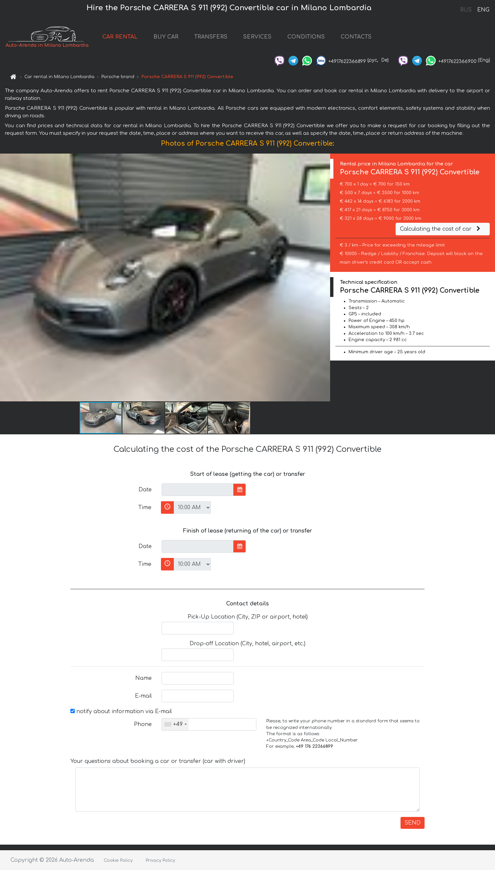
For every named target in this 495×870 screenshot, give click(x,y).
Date (145, 490)
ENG (483, 10)
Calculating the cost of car (441, 229)
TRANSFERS (210, 37)
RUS (466, 10)
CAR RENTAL (120, 37)
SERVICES (257, 37)
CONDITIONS (306, 37)
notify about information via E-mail (121, 711)
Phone (143, 724)
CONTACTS (356, 37)
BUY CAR (165, 37)
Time (144, 507)
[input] (198, 489)
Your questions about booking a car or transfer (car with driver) (157, 761)
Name (143, 678)
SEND (412, 823)
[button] (324, 277)
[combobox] (175, 724)
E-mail (143, 696)
